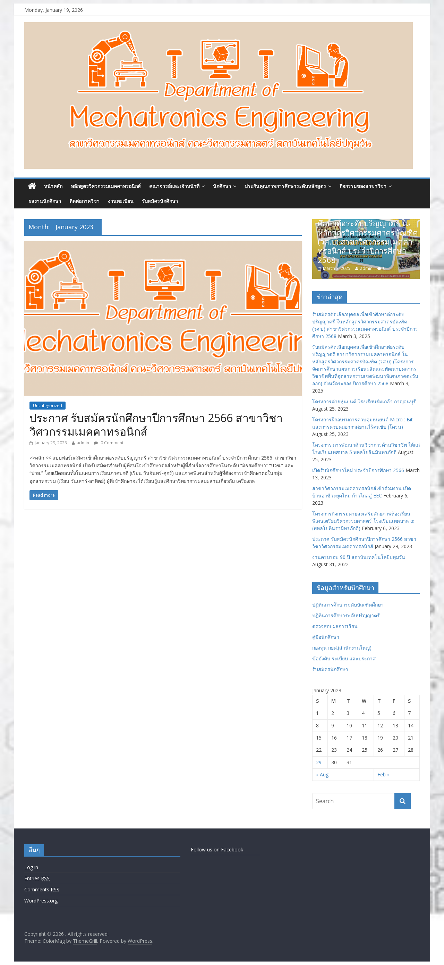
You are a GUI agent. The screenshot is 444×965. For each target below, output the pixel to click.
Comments (41, 889)
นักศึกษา (222, 186)
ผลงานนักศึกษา (44, 201)
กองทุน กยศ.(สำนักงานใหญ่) (342, 647)
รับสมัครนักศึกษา (160, 201)
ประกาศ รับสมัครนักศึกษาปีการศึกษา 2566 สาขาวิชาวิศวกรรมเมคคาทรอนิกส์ (156, 424)
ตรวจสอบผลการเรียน (335, 626)
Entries (37, 878)
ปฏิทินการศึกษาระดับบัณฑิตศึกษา (348, 604)
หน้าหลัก (53, 186)
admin (83, 443)
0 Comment (108, 443)
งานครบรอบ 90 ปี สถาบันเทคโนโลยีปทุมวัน (358, 557)
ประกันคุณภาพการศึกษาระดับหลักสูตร (285, 186)
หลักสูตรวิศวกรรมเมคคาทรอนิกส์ (106, 186)
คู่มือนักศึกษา (325, 637)
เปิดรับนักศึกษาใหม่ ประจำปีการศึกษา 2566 (358, 470)
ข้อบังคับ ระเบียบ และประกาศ (344, 658)
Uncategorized (47, 406)
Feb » (383, 774)
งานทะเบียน (121, 201)
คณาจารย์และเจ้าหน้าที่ (174, 186)
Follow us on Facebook (217, 849)
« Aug (322, 774)
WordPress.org (41, 900)
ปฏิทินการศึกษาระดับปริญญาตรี (346, 615)
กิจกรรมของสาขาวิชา (363, 186)
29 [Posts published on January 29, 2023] (319, 762)
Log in (31, 867)
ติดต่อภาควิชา (84, 201)
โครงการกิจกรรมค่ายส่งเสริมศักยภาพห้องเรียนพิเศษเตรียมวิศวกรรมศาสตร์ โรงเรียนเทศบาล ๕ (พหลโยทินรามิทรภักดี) (363, 520)
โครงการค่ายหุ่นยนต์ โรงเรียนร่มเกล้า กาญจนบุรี (364, 401)
